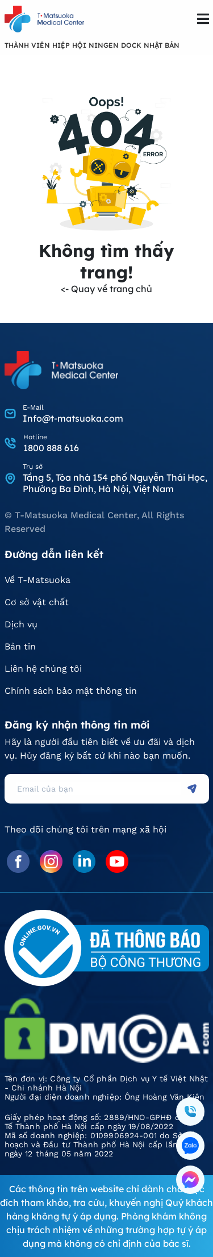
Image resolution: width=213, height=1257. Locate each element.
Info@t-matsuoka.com (73, 418)
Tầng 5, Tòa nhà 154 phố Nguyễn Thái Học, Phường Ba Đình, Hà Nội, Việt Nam (115, 483)
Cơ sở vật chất (37, 602)
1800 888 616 (51, 447)
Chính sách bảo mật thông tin (71, 690)
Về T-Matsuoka (37, 580)
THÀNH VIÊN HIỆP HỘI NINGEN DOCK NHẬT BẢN (92, 45)
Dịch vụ (21, 624)
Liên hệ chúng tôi (43, 668)
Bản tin (20, 646)
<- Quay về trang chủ (106, 288)
